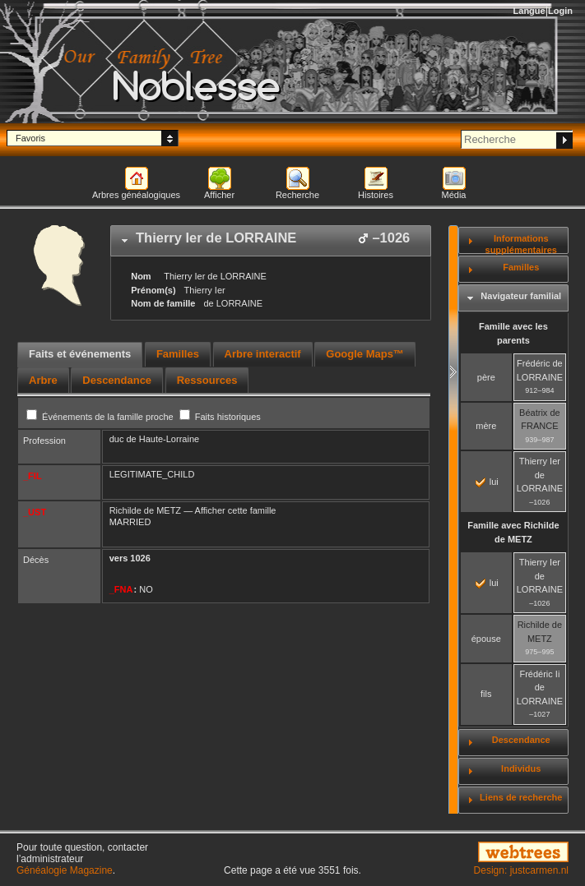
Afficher (219, 195)
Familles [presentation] (177, 354)
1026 (140, 558)
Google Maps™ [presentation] (365, 354)
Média (454, 195)
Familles (521, 267)
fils (486, 694)
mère (486, 426)
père (486, 377)
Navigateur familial (521, 296)
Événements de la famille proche (101, 417)
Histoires (375, 195)
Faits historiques (220, 417)
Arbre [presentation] (43, 380)
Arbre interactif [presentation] (263, 354)
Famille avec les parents (513, 333)
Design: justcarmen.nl (521, 870)
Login (560, 11)
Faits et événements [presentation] (80, 354)
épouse (486, 639)
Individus (521, 768)
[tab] (270, 240)
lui (487, 482)
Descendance (521, 740)
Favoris (30, 138)
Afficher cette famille (235, 510)
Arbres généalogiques (136, 195)
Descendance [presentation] (116, 380)
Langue (529, 11)
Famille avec (513, 532)
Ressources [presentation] (207, 380)
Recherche (297, 195)
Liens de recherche (521, 797)
